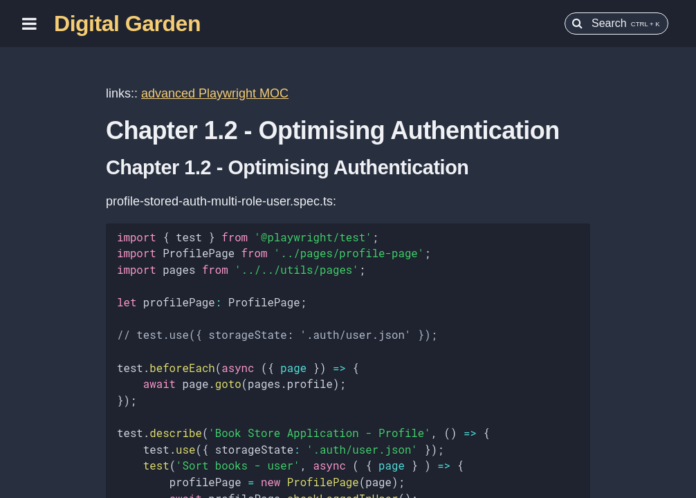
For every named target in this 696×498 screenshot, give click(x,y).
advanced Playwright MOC (215, 93)
